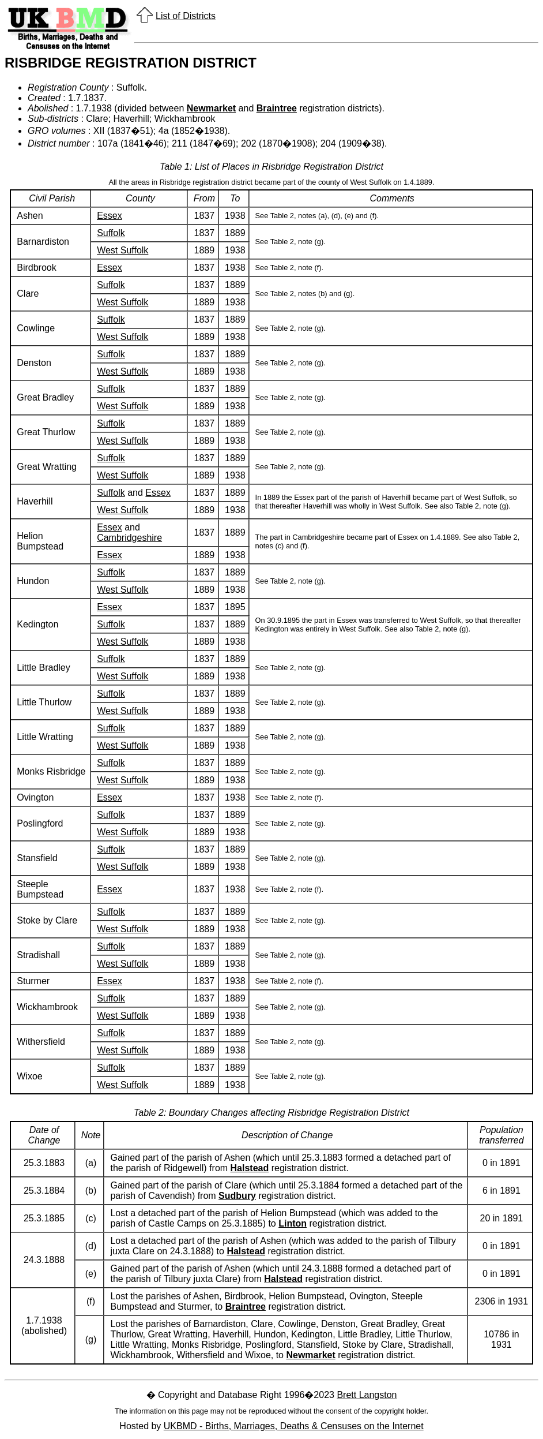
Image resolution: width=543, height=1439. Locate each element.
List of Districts (186, 16)
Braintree (277, 108)
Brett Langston (367, 1395)
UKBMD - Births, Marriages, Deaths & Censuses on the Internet (294, 1426)
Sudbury (237, 1196)
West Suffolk (122, 250)
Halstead (250, 1168)
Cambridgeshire (129, 538)
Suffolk (111, 233)
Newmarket (211, 108)
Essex (109, 215)
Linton (292, 1223)
